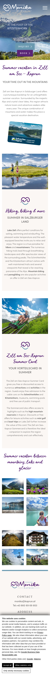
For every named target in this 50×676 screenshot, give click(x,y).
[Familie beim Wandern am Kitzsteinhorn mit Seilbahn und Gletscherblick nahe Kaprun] (37, 557)
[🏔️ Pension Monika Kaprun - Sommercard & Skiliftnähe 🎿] (25, 171)
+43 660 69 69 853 (26, 605)
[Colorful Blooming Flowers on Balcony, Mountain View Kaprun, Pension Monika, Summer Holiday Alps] (37, 486)
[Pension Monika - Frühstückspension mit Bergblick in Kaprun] (17, 8)
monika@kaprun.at (25, 601)
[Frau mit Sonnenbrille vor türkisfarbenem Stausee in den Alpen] (37, 511)
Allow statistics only (23, 665)
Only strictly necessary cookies (16, 671)
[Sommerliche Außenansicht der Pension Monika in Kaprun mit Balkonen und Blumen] (37, 538)
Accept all (7, 665)
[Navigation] (45, 7)
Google (30, 659)
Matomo (37, 659)
